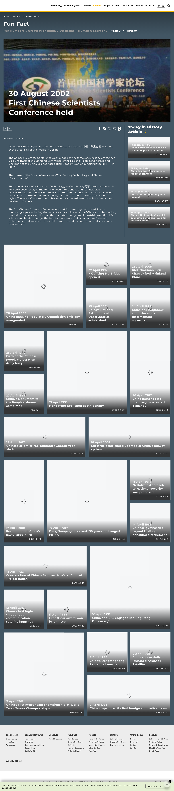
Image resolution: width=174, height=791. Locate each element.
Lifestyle (86, 5)
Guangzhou (30, 748)
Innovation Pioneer (97, 745)
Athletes (92, 751)
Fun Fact (97, 5)
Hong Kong (30, 739)
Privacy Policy (9, 787)
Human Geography (92, 31)
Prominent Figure (96, 742)
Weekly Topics (14, 761)
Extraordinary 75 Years (158, 739)
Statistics (67, 31)
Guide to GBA (30, 751)
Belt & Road (154, 751)
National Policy (155, 742)
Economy (134, 742)
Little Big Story (95, 748)
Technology (56, 5)
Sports (133, 748)
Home (6, 16)
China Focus (127, 5)
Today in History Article (145, 129)
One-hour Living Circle (34, 745)
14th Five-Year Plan (157, 748)
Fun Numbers (14, 31)
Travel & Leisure (55, 739)
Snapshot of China (118, 742)
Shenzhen (29, 742)
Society (133, 745)
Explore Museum (117, 745)
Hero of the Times (96, 739)
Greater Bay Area (72, 5)
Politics (133, 739)
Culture (115, 5)
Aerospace (10, 745)
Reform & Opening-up (158, 745)
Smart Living (11, 739)
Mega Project (11, 742)
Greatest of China (42, 31)
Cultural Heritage (117, 739)
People (106, 5)
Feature (139, 5)
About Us (149, 5)
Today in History (33, 16)
